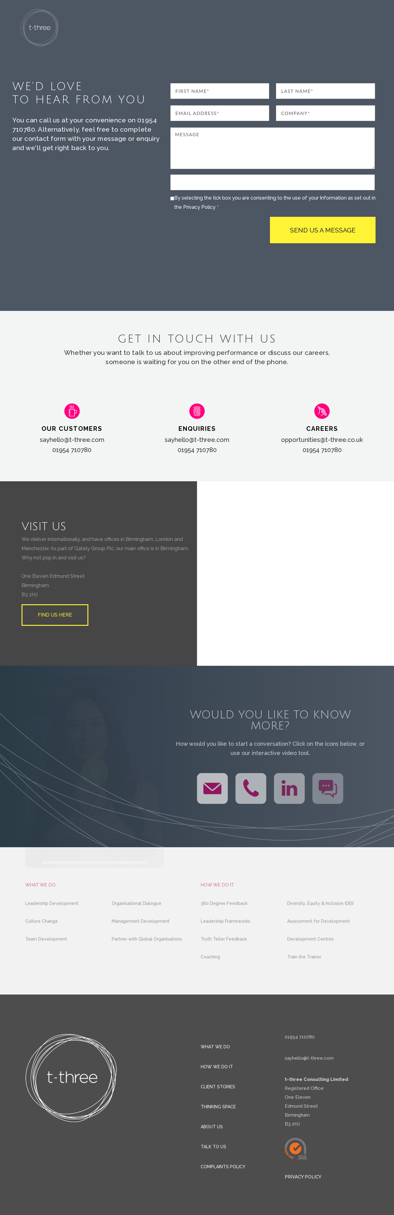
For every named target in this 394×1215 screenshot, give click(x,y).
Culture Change (41, 938)
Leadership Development (51, 920)
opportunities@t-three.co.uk (322, 439)
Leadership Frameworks (225, 938)
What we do (147, 28)
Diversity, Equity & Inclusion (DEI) (320, 920)
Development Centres (310, 956)
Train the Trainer (304, 973)
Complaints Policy (223, 1166)
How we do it (189, 28)
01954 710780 (71, 450)
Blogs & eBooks (281, 28)
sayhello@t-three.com (72, 439)
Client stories (218, 1086)
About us (322, 28)
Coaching (210, 973)
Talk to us (356, 28)
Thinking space (218, 1106)
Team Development (46, 956)
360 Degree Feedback (224, 920)
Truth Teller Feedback (224, 956)
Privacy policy (303, 1177)
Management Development (141, 938)
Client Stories (233, 28)
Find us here (55, 615)
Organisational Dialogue (136, 920)
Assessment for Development (318, 938)
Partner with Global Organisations (147, 956)
